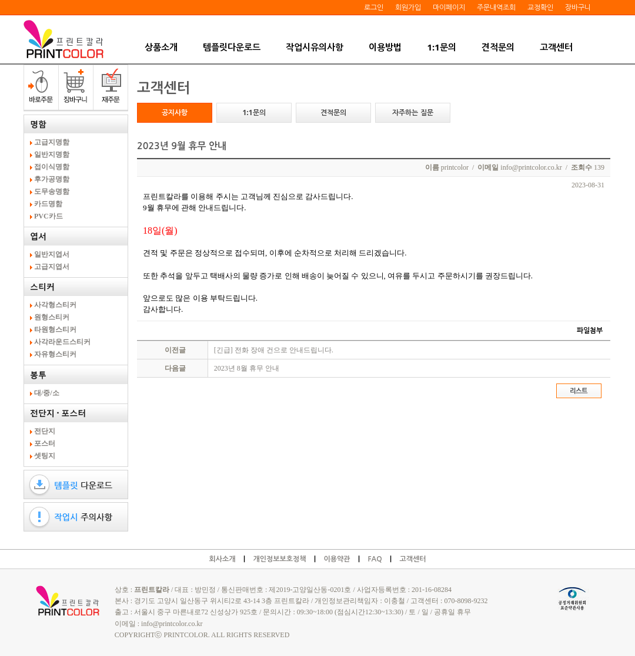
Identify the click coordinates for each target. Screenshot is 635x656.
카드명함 (49, 204)
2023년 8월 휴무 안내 (246, 368)
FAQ (374, 559)
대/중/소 (47, 393)
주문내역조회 (496, 7)
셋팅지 (45, 456)
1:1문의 (441, 47)
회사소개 (222, 559)
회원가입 (408, 7)
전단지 (45, 431)
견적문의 (498, 47)
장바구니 (578, 7)
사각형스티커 (56, 305)
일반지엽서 (52, 254)
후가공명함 (52, 179)
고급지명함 (52, 142)
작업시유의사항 (314, 47)
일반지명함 (52, 154)
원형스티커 (52, 317)
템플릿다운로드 (231, 47)
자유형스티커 (56, 354)
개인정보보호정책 (279, 559)
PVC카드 (49, 216)
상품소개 (161, 47)
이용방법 (385, 47)
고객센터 (556, 47)
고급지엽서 (52, 267)
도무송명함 (52, 191)
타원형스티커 (56, 329)
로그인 (373, 7)
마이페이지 (449, 7)
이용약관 (336, 559)
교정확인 (540, 7)
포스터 (45, 443)
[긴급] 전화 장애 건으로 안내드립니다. (273, 350)
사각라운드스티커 (63, 342)
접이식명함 (52, 167)
